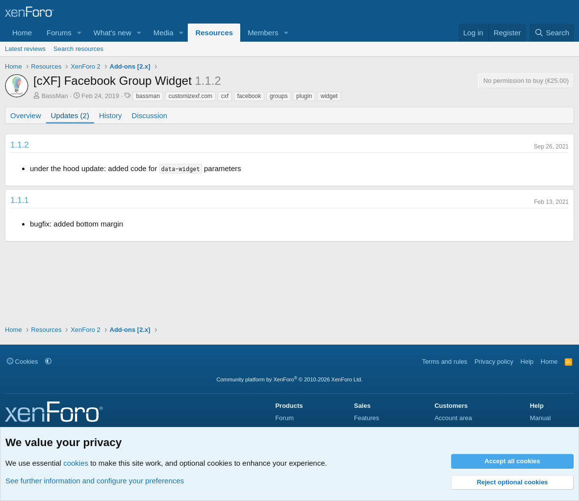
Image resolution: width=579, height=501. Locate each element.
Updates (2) (70, 115)
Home (22, 32)
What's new (112, 32)
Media (163, 32)
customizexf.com (190, 96)
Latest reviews (25, 48)
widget (329, 96)
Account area (453, 418)
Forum (284, 418)
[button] (79, 33)
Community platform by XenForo (290, 379)
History (110, 115)
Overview (25, 115)
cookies (75, 463)
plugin (304, 96)
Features (366, 418)
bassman (148, 96)
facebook (249, 96)
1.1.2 (19, 145)
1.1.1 (19, 200)
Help (527, 361)
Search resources (78, 48)
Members (263, 32)
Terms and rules (444, 361)
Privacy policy (494, 361)
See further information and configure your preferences (94, 480)
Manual (540, 418)
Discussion (150, 115)
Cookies (22, 361)
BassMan (55, 96)
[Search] (551, 33)
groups (279, 96)
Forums (59, 32)
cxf (224, 96)
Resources (214, 32)
